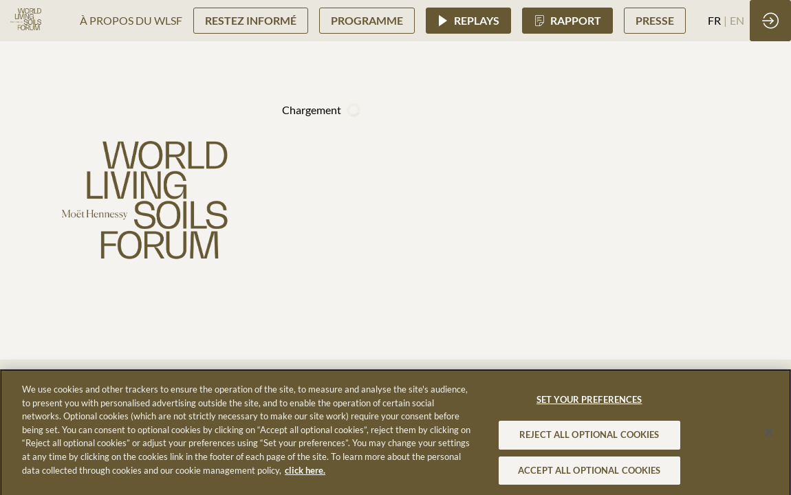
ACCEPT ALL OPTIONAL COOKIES (589, 474)
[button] (250, 20)
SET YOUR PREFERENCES (589, 404)
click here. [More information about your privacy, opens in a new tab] (305, 474)
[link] (131, 20)
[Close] (769, 437)
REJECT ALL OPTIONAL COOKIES (589, 438)
